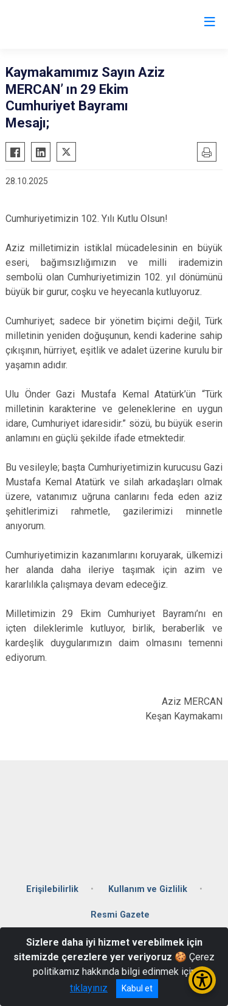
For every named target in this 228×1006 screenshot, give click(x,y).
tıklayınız (89, 988)
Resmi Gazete (120, 915)
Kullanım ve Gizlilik (147, 889)
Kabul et (137, 988)
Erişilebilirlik (52, 889)
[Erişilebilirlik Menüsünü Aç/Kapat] (202, 980)
